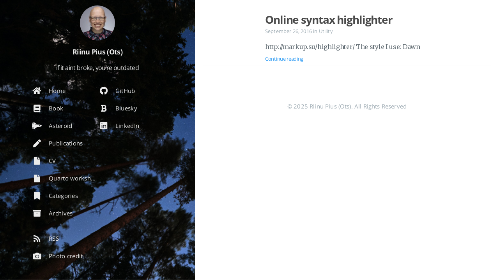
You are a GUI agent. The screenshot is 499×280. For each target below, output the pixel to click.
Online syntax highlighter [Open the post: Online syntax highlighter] (329, 19)
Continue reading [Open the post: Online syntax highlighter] (284, 58)
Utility (326, 31)
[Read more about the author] (97, 22)
